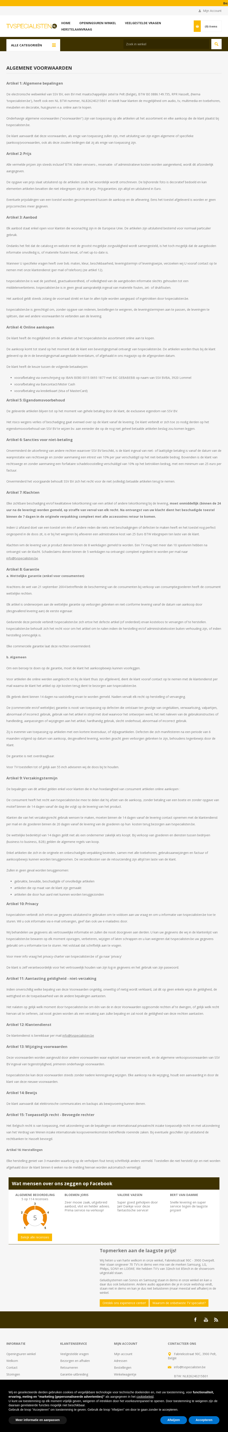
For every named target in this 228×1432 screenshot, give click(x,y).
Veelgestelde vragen (74, 1354)
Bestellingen (122, 1367)
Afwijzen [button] (173, 1420)
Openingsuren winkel (21, 1354)
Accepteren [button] (204, 1420)
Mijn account (123, 1354)
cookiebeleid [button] (145, 1396)
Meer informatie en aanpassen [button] (38, 1420)
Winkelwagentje (125, 1374)
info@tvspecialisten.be (22, 558)
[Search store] (166, 44)
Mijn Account (212, 11)
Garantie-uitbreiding (74, 1374)
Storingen (13, 1374)
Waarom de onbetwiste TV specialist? (179, 1303)
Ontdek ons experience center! (124, 1303)
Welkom (12, 1361)
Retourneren (69, 1367)
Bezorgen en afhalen (75, 1361)
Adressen (120, 1361)
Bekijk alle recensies (35, 1237)
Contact (12, 1367)
